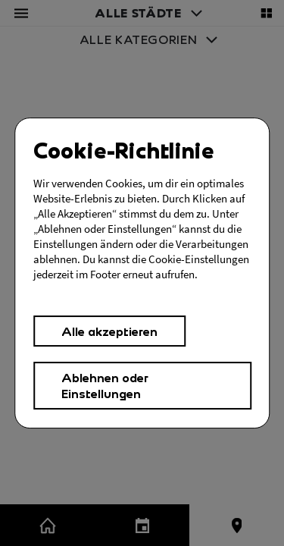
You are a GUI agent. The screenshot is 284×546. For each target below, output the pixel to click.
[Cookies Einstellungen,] (142, 273)
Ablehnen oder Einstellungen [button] (104, 385)
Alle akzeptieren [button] (109, 331)
